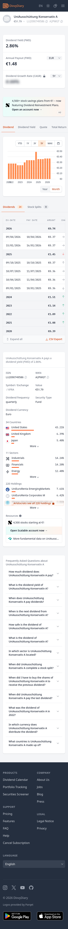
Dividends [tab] (13, 207)
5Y (42, 143)
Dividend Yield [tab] (26, 127)
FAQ (5, 828)
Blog (40, 794)
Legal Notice (45, 821)
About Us (43, 780)
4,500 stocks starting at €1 (28, 522)
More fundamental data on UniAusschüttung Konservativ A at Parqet (36, 538)
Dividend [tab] (8, 127)
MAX (50, 143)
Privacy (42, 828)
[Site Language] (40, 6)
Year (45, 189)
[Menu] (63, 5)
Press (40, 801)
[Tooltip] (20, 515)
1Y (27, 143)
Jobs (40, 787)
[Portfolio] (55, 6)
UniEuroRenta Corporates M (28, 495)
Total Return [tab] (59, 127)
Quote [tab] (43, 127)
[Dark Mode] (48, 6)
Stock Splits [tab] (38, 207)
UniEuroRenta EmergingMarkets (31, 488)
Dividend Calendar (15, 780)
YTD (20, 143)
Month (56, 189)
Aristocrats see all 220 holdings (34, 503)
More (35, 446)
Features (9, 821)
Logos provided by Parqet (18, 904)
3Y (35, 143)
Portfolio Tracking (15, 787)
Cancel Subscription (16, 843)
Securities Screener (16, 794)
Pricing (7, 814)
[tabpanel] (34, 166)
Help (6, 836)
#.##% (12, 82)
